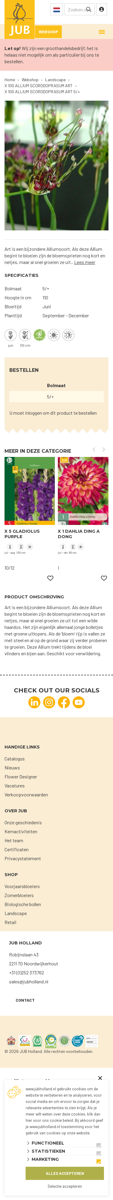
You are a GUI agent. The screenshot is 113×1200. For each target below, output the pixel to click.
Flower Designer (21, 776)
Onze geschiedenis (23, 822)
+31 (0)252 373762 (26, 972)
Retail (10, 922)
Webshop (48, 31)
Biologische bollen (23, 904)
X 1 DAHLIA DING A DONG (79, 534)
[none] (89, 9)
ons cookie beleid (57, 1120)
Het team (14, 840)
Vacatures (15, 785)
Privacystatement (23, 858)
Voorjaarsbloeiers (22, 886)
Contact (25, 1000)
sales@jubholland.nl (28, 981)
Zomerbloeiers (19, 895)
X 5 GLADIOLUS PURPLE (22, 534)
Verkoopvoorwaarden (26, 794)
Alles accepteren (65, 1173)
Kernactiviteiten (21, 831)
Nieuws (12, 767)
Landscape (16, 913)
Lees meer (84, 262)
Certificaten (17, 849)
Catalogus (15, 758)
